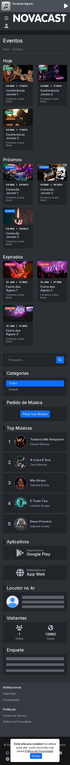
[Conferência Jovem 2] (52, 85)
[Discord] (59, 753)
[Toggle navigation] (6, 18)
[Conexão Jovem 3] (18, 228)
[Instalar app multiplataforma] (35, 573)
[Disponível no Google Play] (35, 553)
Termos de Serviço (15, 715)
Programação (11, 699)
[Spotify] (7, 759)
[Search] (60, 359)
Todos (13, 383)
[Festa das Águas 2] (52, 281)
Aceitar (36, 756)
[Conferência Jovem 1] (18, 85)
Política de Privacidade (17, 721)
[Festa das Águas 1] (18, 281)
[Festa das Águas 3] (18, 325)
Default (13, 389)
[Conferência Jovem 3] (18, 129)
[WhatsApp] (7, 753)
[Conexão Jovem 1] (18, 184)
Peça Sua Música (35, 414)
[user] (6, 26)
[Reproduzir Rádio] (66, 5)
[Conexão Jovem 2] (52, 184)
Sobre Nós (9, 693)
